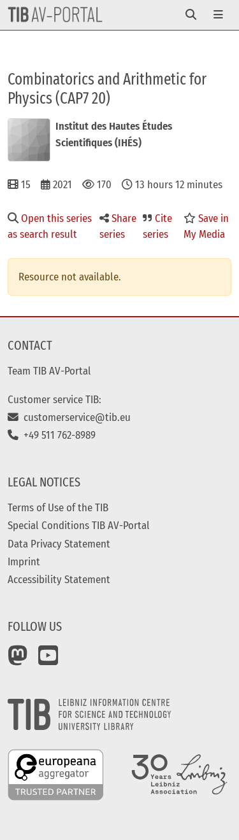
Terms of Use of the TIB (58, 507)
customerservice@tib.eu (69, 417)
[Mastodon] (18, 660)
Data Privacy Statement (59, 543)
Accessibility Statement (59, 579)
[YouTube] (48, 660)
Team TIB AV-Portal (49, 370)
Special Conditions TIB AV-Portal (79, 525)
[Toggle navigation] (191, 15)
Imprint (24, 561)
